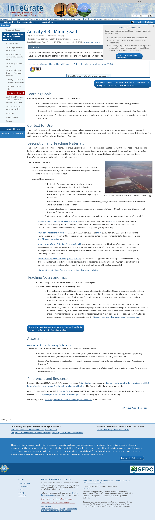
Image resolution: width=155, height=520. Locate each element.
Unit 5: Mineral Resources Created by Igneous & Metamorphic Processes (14, 100)
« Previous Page (129, 408)
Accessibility (23, 486)
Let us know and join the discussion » (113, 429)
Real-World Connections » (12, 134)
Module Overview (12, 43)
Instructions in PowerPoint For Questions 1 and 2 (59, 244)
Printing (21, 489)
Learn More (5, 25)
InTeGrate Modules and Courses (11, 19)
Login (139, 1)
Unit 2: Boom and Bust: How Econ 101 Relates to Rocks (14, 57)
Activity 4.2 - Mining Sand (14, 87)
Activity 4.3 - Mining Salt (16, 93)
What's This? (87, 488)
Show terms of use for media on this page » (58, 503)
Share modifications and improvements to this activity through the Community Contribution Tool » (122, 84)
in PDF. (112, 221)
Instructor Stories (12, 117)
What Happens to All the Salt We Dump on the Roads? (68, 399)
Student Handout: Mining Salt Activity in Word (58, 221)
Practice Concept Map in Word (51, 232)
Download (136, 22)
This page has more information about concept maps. (116, 317)
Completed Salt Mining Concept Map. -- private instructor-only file (68, 270)
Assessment (10, 113)
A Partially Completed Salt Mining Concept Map (59, 258)
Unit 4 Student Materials (48, 239)
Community (10, 121)
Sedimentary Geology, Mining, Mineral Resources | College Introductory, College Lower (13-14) (88, 70)
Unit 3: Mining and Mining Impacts (14, 65)
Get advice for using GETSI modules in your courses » (34, 429)
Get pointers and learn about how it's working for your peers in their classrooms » (47, 432)
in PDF (99, 232)
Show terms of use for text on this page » (57, 499)
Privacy (21, 492)
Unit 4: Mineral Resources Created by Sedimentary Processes (81, 19)
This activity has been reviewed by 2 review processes (53, 39)
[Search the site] (140, 16)
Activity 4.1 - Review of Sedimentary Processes (16, 81)
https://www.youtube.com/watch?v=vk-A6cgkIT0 (59, 394)
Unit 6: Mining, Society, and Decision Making (14, 107)
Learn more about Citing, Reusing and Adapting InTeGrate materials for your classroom (59, 509)
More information (46, 506)
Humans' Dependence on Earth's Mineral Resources (41, 19)
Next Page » (143, 408)
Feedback (22, 495)
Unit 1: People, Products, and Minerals (14, 48)
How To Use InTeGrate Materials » (127, 56)
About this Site (24, 483)
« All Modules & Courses (12, 30)
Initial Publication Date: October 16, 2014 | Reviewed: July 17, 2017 (63, 42)
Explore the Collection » (132, 458)
